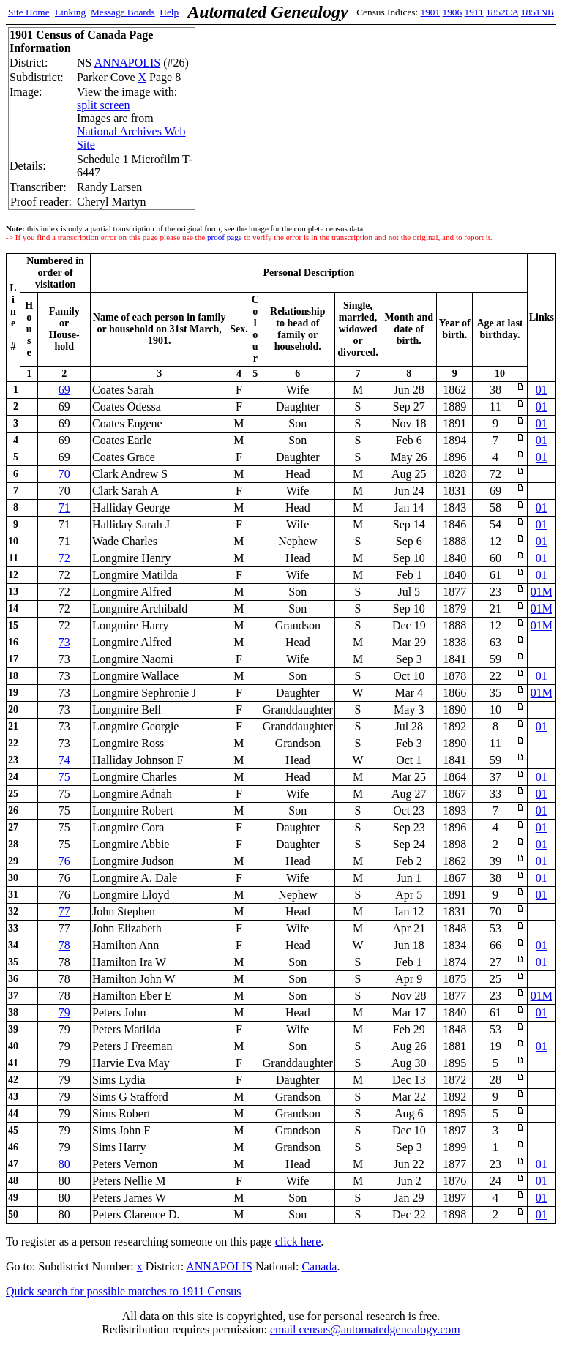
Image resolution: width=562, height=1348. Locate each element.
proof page (224, 237)
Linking (70, 12)
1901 (431, 12)
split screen (103, 105)
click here (298, 1241)
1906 (452, 12)
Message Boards (123, 12)
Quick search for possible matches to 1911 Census (123, 1291)
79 (64, 1012)
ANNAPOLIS (127, 62)
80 (64, 1164)
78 (64, 945)
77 (64, 911)
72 (64, 558)
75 (64, 777)
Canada (319, 1266)
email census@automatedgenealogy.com (365, 1329)
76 (64, 861)
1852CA (502, 12)
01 (541, 389)
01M (541, 591)
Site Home (29, 12)
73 (64, 642)
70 (64, 474)
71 (64, 507)
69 (64, 389)
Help (169, 12)
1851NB (537, 12)
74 (64, 760)
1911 (474, 12)
